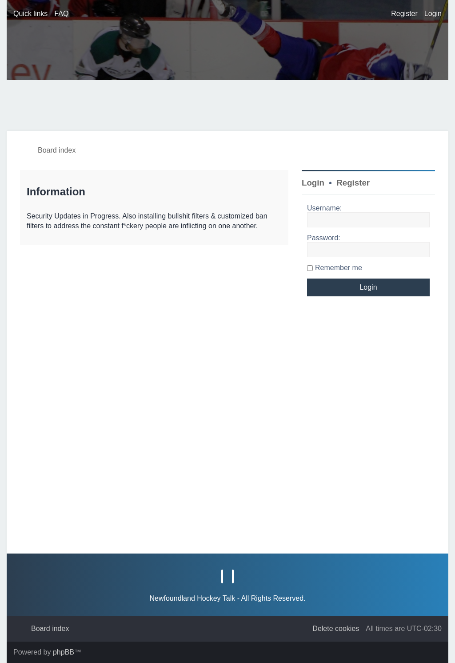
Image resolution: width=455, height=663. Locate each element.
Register (353, 182)
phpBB (63, 652)
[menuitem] (61, 14)
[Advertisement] (168, 105)
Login (313, 182)
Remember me (338, 267)
